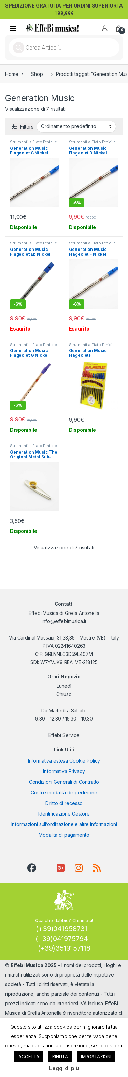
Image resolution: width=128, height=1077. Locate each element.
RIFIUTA (60, 1056)
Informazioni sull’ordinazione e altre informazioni (64, 824)
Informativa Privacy (64, 771)
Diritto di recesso (64, 803)
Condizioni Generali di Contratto (64, 782)
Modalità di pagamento (64, 835)
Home (11, 74)
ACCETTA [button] (28, 1056)
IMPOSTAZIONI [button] (96, 1056)
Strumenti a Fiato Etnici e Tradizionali (33, 143)
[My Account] (105, 28)
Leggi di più (64, 1068)
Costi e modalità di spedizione (64, 792)
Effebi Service (64, 735)
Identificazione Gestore (64, 814)
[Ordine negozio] (76, 126)
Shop (37, 74)
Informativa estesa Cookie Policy (64, 761)
